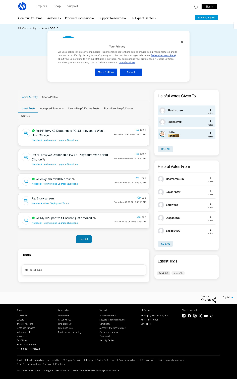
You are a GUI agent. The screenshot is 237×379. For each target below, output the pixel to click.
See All (84, 239)
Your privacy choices (128, 360)
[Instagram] (195, 316)
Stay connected (189, 310)
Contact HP (22, 315)
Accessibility (53, 360)
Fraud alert (104, 336)
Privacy (89, 360)
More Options (106, 72)
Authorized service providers (112, 328)
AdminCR (163, 273)
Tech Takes (22, 340)
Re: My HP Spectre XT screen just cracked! (64, 218)
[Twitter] (200, 316)
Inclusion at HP (24, 332)
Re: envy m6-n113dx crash (53, 179)
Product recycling (35, 360)
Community (104, 323)
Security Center (106, 340)
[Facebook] (189, 316)
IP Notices (60, 364)
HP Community (27, 28)
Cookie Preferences (106, 360)
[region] (120, 59)
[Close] (182, 42)
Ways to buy (64, 310)
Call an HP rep (64, 319)
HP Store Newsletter (26, 344)
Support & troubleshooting (112, 319)
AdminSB (178, 273)
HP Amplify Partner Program (154, 315)
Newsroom (22, 336)
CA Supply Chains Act (72, 360)
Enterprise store (66, 328)
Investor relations (25, 323)
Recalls (20, 360)
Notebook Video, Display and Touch (50, 203)
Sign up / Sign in (206, 17)
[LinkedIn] (184, 316)
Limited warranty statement (171, 360)
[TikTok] (211, 316)
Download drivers (107, 315)
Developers (146, 323)
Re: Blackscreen (43, 198)
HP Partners (146, 310)
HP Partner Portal (149, 319)
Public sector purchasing (69, 332)
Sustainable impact (26, 328)
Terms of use (148, 360)
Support (103, 310)
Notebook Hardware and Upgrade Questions (55, 140)
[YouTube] (206, 316)
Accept (131, 72)
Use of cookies (127, 62)
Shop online (63, 315)
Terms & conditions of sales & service (34, 364)
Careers (20, 319)
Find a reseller (65, 323)
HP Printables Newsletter (29, 348)
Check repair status (108, 332)
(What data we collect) (163, 55)
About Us (21, 310)
